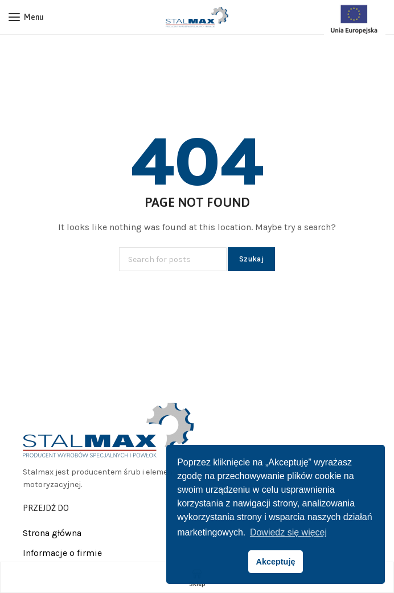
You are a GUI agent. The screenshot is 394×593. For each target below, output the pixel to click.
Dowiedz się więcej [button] (288, 532)
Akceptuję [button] (276, 561)
